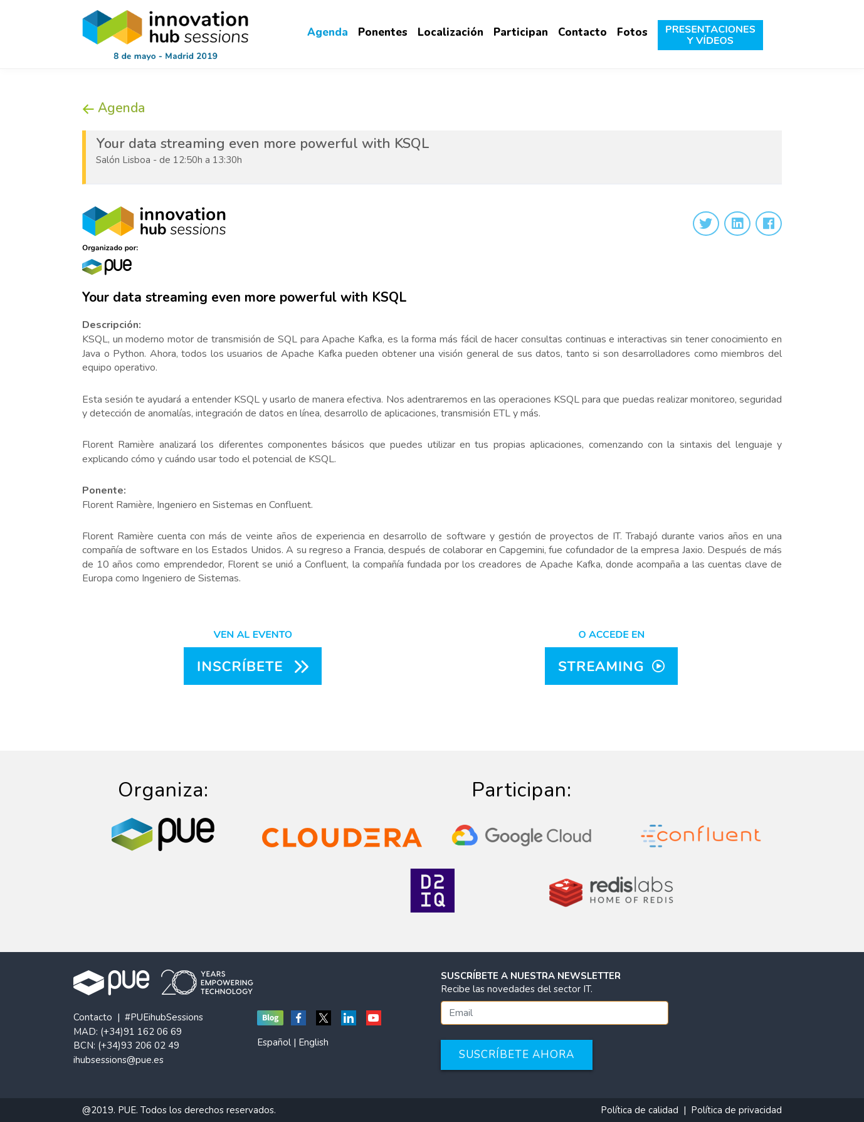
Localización (450, 32)
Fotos (632, 32)
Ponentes (383, 32)
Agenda (327, 32)
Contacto (582, 32)
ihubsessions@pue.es (118, 1060)
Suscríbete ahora (516, 1054)
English (313, 1042)
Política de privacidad (736, 1110)
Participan (520, 32)
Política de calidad (639, 1110)
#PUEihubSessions (164, 1017)
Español (274, 1042)
